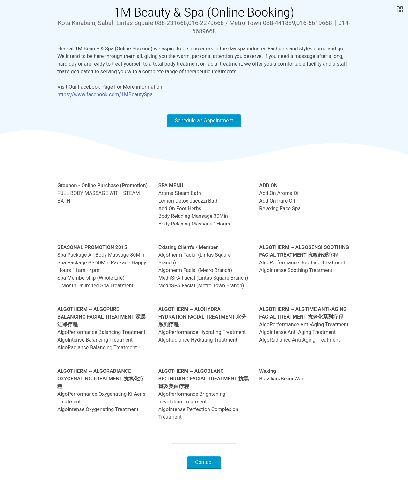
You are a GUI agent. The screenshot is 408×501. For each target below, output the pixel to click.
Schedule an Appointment (204, 120)
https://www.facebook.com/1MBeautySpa (105, 95)
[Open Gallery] (399, 9)
